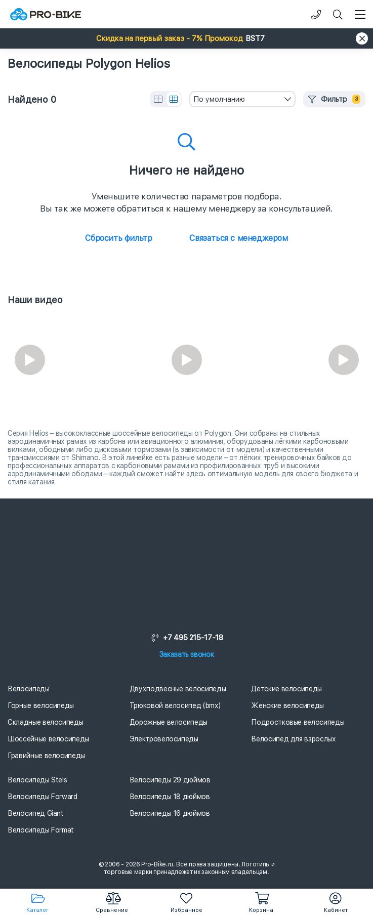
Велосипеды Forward (42, 797)
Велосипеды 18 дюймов (170, 797)
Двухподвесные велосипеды (178, 689)
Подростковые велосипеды (297, 722)
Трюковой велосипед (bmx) (175, 705)
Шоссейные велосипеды (48, 739)
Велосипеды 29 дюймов (170, 780)
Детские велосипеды (286, 689)
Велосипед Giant (36, 813)
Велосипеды (29, 689)
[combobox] (242, 99)
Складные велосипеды (45, 722)
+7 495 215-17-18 (186, 637)
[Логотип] (46, 14)
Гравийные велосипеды (46, 756)
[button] (186, 38)
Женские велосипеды (287, 705)
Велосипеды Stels (37, 780)
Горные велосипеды (41, 705)
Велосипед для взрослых (293, 739)
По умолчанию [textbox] (219, 99)
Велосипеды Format (41, 830)
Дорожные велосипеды (169, 722)
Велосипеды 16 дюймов (170, 813)
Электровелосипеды (164, 739)
